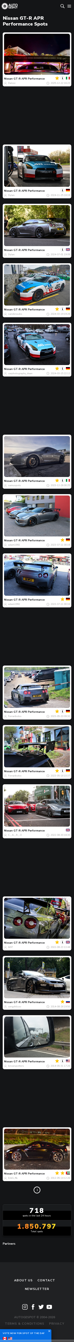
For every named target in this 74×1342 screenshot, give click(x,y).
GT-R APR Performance (29, 79)
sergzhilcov (14, 1006)
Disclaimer (37, 1332)
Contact (46, 1280)
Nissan (8, 79)
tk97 (10, 947)
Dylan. (11, 195)
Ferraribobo (14, 716)
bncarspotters (16, 1065)
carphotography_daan (20, 373)
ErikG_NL (13, 1178)
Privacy (56, 1324)
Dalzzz (11, 83)
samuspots (14, 485)
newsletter (37, 1289)
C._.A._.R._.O (15, 835)
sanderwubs (15, 314)
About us (23, 1280)
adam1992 (14, 544)
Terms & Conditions (24, 1324)
